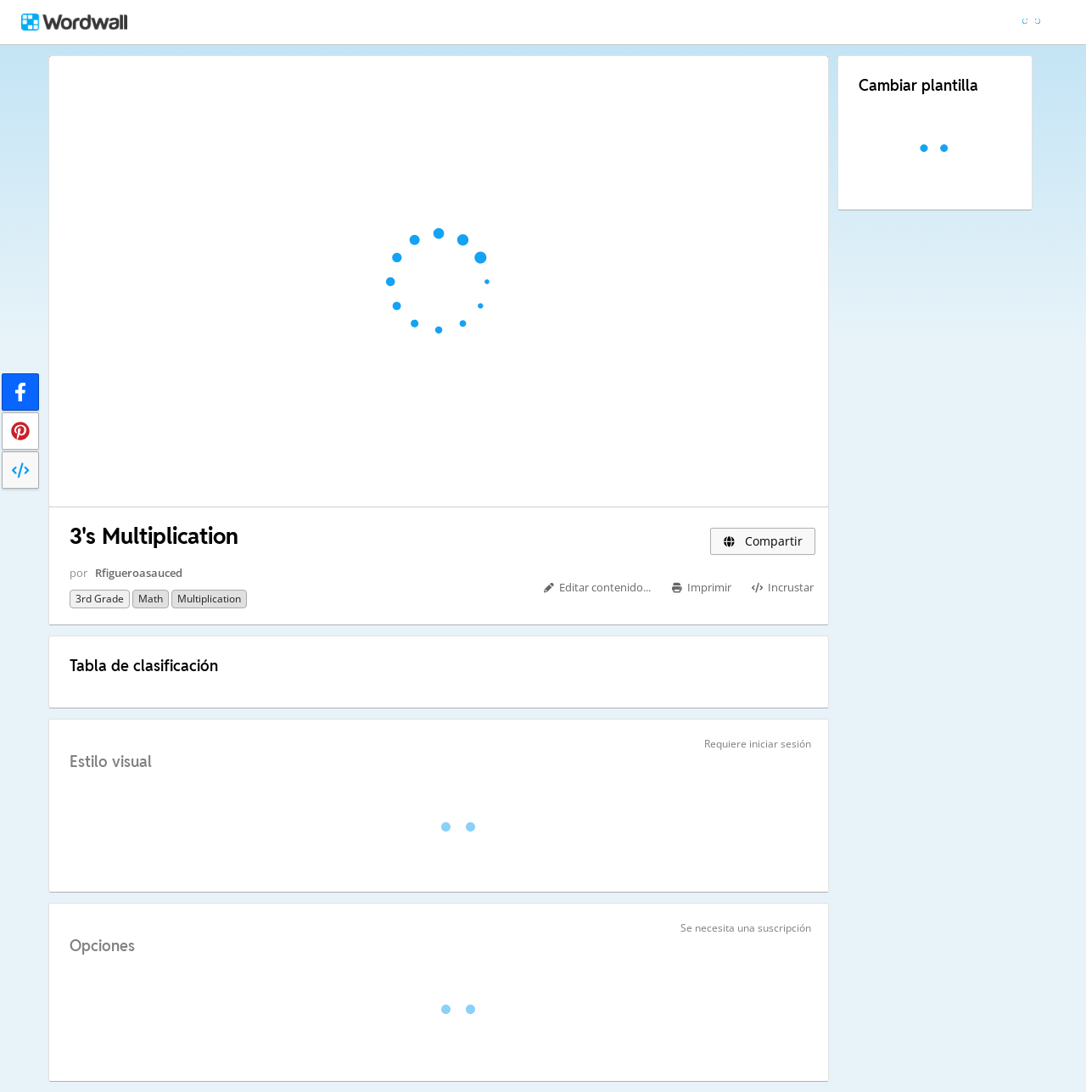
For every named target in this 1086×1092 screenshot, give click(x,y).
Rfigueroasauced (138, 572)
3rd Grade (100, 598)
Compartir (763, 541)
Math (150, 598)
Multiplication (209, 598)
